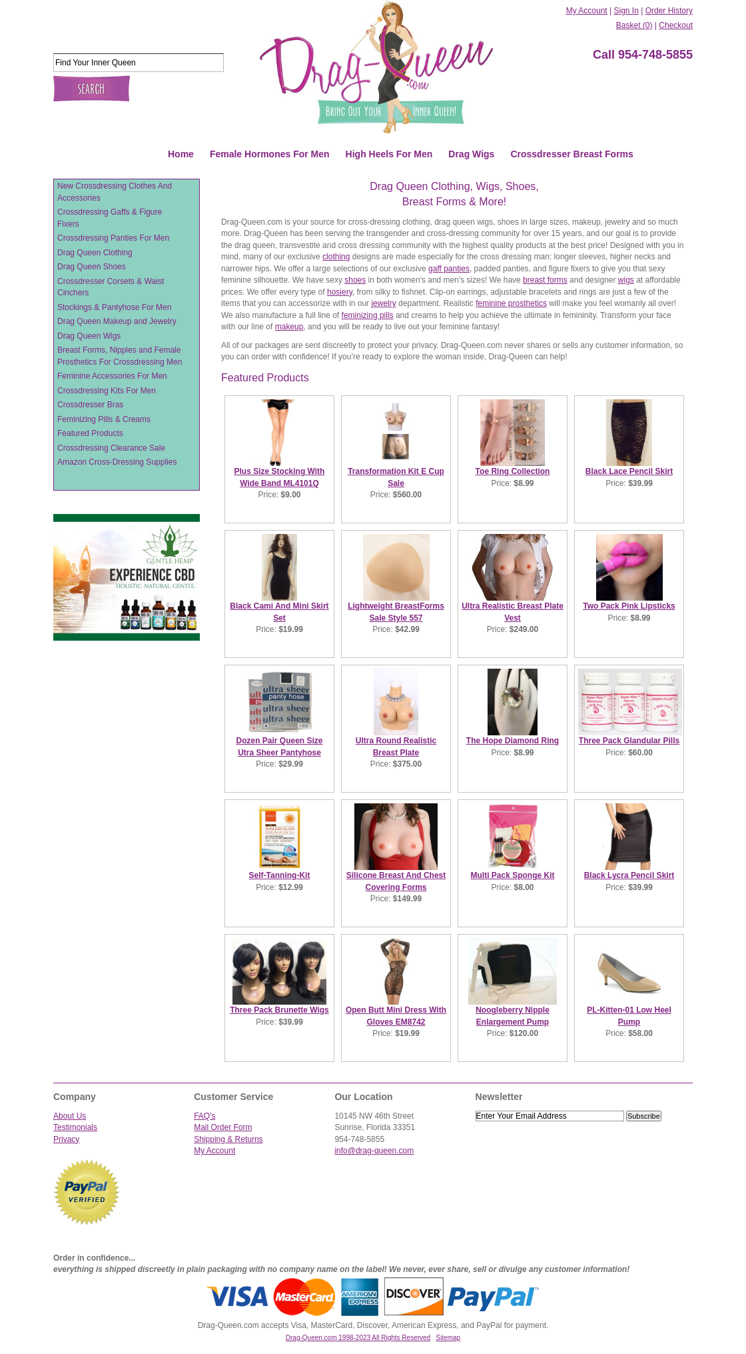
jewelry (383, 303)
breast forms (545, 280)
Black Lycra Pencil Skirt (629, 875)
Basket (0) (634, 25)
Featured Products (90, 433)
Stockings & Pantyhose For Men (114, 307)
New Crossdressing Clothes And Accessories (114, 192)
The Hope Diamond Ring (512, 740)
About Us (69, 1116)
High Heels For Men (389, 154)
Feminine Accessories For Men (112, 376)
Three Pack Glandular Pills (629, 740)
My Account (586, 10)
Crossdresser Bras (90, 404)
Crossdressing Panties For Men (113, 238)
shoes (355, 280)
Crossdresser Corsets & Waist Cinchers (110, 287)
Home (181, 154)
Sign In (625, 10)
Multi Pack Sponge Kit (512, 875)
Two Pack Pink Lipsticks (629, 606)
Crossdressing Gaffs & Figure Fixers (109, 218)
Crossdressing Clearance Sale (111, 448)
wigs (626, 280)
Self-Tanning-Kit (279, 875)
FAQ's (204, 1116)
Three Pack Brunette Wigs (279, 1010)
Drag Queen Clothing (95, 252)
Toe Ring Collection (513, 471)
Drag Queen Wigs (89, 336)
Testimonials (75, 1127)
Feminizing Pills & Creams (104, 419)
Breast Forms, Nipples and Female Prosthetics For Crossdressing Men (119, 356)
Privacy (66, 1139)
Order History (669, 10)
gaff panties (449, 268)
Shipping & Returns (228, 1139)
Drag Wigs (471, 154)
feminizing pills (368, 315)
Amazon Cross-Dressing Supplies (117, 462)
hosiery (339, 292)
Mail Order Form (223, 1127)
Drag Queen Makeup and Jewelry (117, 321)
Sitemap (448, 1337)
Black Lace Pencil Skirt (629, 471)
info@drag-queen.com (374, 1150)
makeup (289, 326)
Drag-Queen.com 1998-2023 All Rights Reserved (358, 1337)
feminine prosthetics (511, 303)
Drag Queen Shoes (91, 266)
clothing (336, 256)
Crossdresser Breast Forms (571, 154)
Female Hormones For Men (270, 154)
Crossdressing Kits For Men (106, 390)
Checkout (676, 25)
